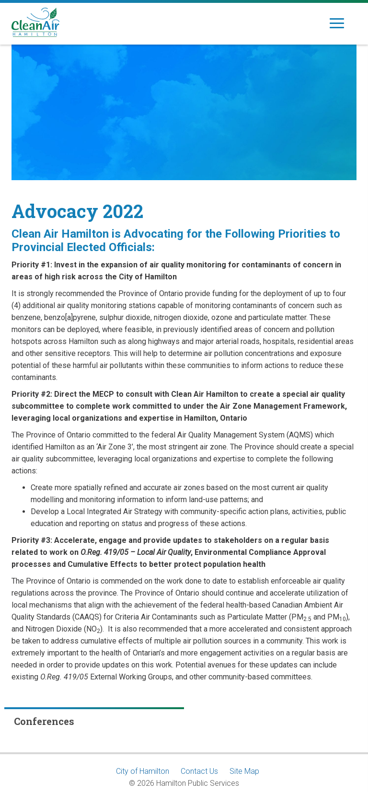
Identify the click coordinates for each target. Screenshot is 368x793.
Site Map (244, 771)
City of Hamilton (142, 771)
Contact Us (199, 771)
